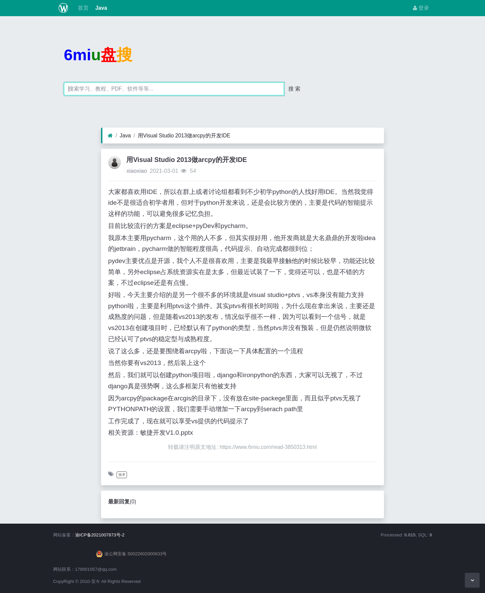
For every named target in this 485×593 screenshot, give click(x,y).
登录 (421, 8)
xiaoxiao (136, 171)
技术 (122, 474)
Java (100, 8)
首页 (82, 8)
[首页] (110, 136)
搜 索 (294, 89)
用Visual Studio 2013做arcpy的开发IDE (184, 135)
